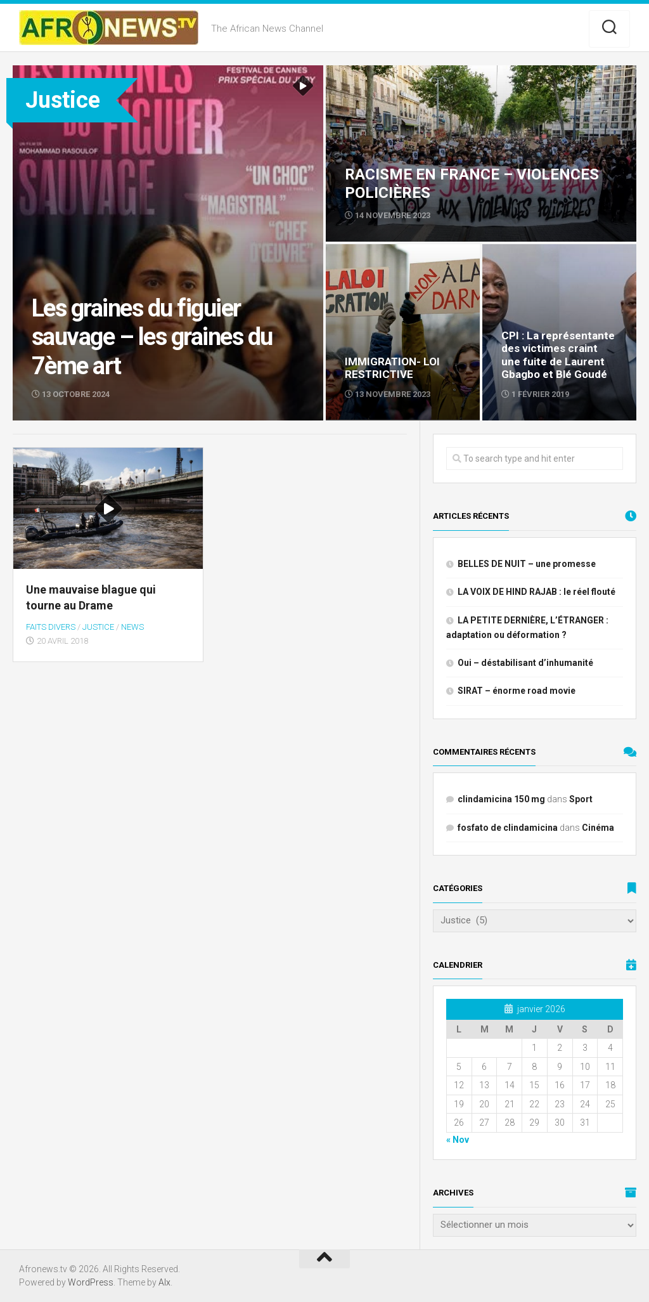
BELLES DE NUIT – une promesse (527, 564)
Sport (581, 799)
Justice (98, 627)
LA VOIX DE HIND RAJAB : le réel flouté (536, 592)
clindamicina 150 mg (501, 799)
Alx (164, 1282)
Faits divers (50, 627)
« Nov (457, 1140)
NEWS (132, 627)
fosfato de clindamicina (508, 828)
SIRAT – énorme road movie (516, 691)
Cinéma (598, 828)
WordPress (90, 1282)
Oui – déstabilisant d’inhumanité (525, 663)
